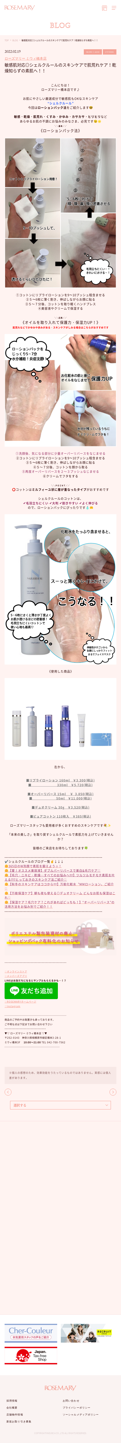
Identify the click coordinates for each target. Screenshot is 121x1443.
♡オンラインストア (16, 971)
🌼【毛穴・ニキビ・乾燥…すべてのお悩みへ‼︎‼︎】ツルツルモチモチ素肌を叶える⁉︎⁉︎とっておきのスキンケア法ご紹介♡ (60, 877)
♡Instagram (12, 1006)
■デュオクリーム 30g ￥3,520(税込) (61, 807)
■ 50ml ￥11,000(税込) (60, 798)
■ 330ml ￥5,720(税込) (60, 785)
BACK (8, 1092)
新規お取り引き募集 (18, 1421)
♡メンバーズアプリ (16, 976)
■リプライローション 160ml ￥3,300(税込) (60, 780)
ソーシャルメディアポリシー (81, 1414)
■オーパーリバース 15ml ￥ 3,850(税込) (61, 794)
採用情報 (11, 1400)
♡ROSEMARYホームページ (20, 1001)
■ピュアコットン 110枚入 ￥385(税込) (60, 816)
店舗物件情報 (14, 1414)
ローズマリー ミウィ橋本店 (26, 58)
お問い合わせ (71, 1400)
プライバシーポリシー (76, 1407)
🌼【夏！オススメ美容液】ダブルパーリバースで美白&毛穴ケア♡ (53, 870)
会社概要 (11, 1407)
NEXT (113, 1092)
